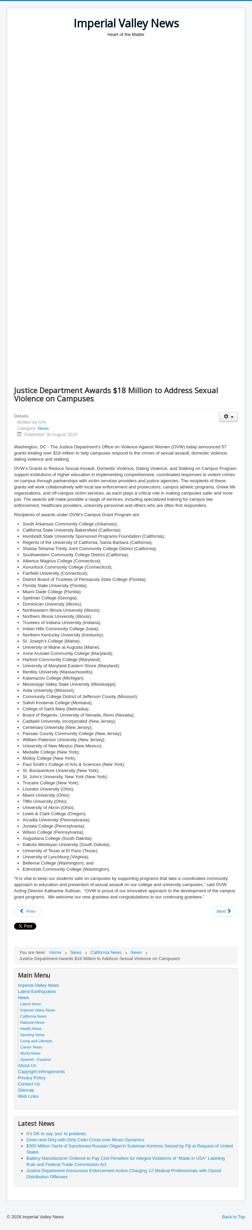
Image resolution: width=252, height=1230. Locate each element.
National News (32, 1022)
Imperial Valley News (38, 985)
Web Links (28, 1096)
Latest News (30, 1004)
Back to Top (233, 1216)
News (43, 428)
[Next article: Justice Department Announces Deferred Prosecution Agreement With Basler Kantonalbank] (224, 911)
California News (33, 1016)
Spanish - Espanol (35, 1059)
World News (30, 1053)
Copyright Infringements (41, 1071)
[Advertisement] (133, 89)
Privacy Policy (32, 1077)
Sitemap (26, 1090)
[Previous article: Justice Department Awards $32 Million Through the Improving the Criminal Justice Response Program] (27, 911)
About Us (27, 1065)
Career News (31, 1047)
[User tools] (228, 417)
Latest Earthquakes (37, 991)
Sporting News (32, 1035)
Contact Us (29, 1083)
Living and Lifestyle (36, 1041)
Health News (30, 1029)
